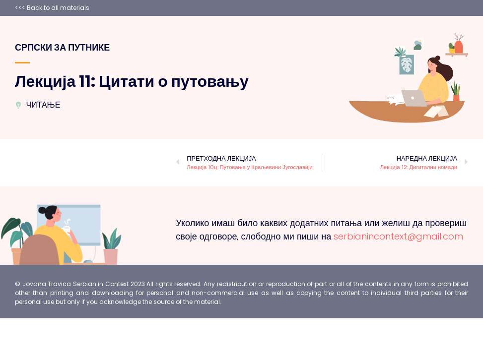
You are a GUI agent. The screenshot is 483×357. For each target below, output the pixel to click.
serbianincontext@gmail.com (398, 236)
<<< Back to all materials (52, 7)
